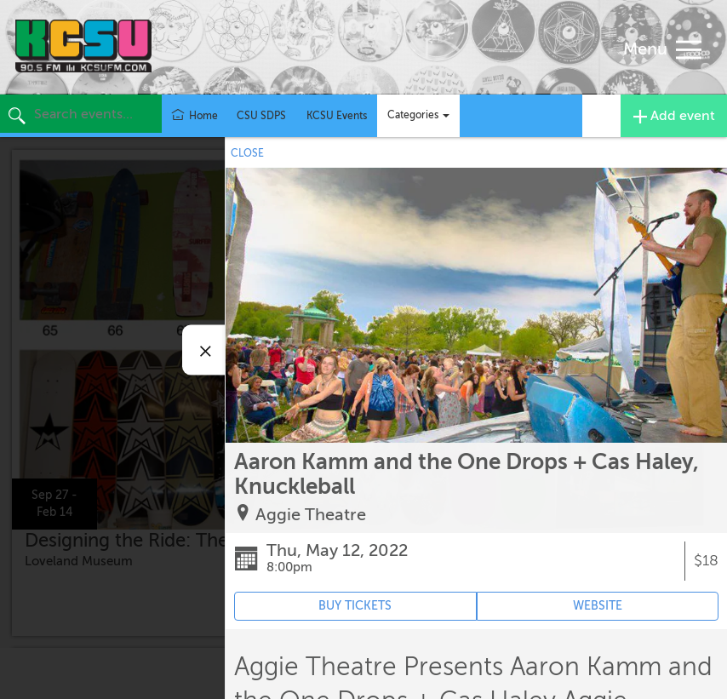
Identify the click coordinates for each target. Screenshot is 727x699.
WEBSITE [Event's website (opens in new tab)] (597, 605)
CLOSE (247, 153)
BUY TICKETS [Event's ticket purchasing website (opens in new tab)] (355, 605)
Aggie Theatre (310, 514)
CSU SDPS (261, 116)
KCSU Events (336, 116)
